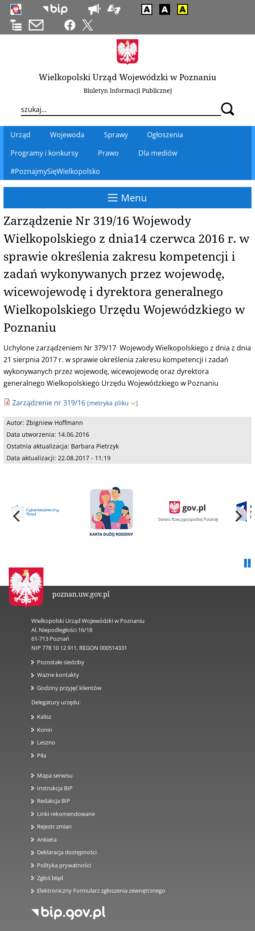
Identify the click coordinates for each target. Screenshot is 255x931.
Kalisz (44, 716)
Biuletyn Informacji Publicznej (128, 90)
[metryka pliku (112, 403)
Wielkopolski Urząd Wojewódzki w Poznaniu (127, 77)
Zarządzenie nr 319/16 (48, 403)
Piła (41, 755)
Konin (44, 730)
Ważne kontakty (58, 675)
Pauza (247, 563)
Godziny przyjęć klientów (69, 688)
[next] (237, 516)
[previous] (17, 516)
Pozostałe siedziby (60, 662)
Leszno (46, 742)
